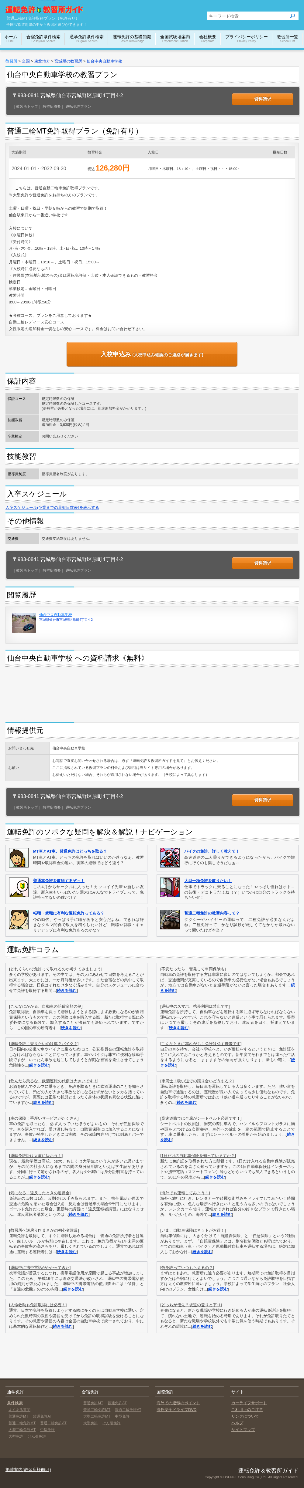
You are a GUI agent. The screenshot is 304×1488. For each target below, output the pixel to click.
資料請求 (262, 98)
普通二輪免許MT (22, 1423)
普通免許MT (18, 1416)
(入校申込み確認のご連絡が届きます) (152, 354)
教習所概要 (52, 106)
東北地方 (42, 61)
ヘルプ (237, 1423)
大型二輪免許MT (22, 1430)
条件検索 (15, 1403)
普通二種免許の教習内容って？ (212, 913)
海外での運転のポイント (178, 1403)
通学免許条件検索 (87, 39)
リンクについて (245, 1416)
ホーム (11, 39)
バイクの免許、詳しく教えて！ (212, 851)
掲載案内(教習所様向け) (28, 1469)
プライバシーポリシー (246, 39)
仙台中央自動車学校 (104, 61)
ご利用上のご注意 (247, 1409)
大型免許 (16, 1436)
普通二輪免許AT (53, 1423)
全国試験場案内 (175, 39)
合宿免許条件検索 (43, 39)
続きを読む (67, 990)
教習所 (11, 61)
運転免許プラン (78, 106)
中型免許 (47, 1430)
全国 (26, 61)
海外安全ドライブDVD (176, 1409)
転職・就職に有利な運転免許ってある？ (68, 913)
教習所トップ (27, 106)
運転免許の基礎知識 (132, 39)
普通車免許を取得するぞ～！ (59, 880)
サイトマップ (243, 1429)
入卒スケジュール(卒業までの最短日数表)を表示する (52, 507)
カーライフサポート (249, 1403)
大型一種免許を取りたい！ (208, 880)
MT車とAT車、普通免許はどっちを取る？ (70, 851)
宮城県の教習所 (68, 61)
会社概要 (207, 39)
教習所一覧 (287, 39)
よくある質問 (19, 1410)
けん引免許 (37, 1436)
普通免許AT (42, 1416)
